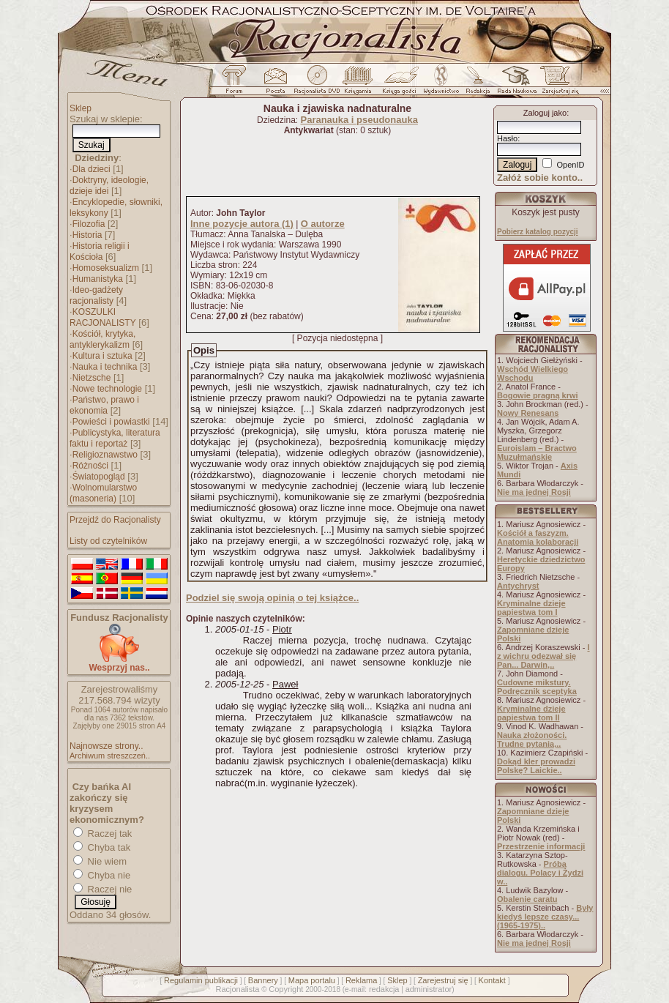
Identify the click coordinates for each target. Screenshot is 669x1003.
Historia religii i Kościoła (100, 251)
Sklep (80, 108)
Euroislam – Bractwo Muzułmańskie (537, 452)
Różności (90, 466)
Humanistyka (97, 279)
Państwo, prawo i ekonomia (104, 405)
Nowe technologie (107, 389)
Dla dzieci (91, 169)
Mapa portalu (311, 980)
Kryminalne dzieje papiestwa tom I (531, 607)
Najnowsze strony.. (106, 746)
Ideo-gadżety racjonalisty (96, 295)
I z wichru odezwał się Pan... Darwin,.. (543, 656)
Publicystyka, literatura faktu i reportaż (115, 438)
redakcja (384, 989)
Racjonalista (237, 989)
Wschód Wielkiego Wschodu (532, 373)
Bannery (263, 980)
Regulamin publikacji (201, 980)
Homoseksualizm (105, 268)
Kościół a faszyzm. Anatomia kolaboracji (537, 537)
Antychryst (518, 585)
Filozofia (88, 224)
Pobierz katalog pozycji (537, 232)
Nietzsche (91, 378)
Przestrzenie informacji (541, 846)
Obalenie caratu (527, 899)
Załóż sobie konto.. (540, 177)
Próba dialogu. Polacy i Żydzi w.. (540, 873)
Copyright (286, 989)
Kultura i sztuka (102, 356)
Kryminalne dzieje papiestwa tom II (531, 713)
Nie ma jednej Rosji (534, 492)
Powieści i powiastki (111, 422)
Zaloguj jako (545, 112)
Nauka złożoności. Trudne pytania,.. (532, 739)
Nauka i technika (105, 367)
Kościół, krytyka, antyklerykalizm (102, 339)
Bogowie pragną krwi (537, 395)
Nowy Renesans (527, 413)
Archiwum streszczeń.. (110, 755)
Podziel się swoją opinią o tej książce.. (272, 597)
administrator (428, 989)
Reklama (361, 980)
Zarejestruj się (443, 980)
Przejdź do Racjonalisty (115, 520)
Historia (87, 235)
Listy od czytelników (108, 541)
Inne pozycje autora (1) (242, 223)
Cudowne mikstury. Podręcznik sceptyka (537, 687)
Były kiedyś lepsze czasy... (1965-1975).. (545, 916)
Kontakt (492, 980)
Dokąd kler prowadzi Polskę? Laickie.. (536, 766)
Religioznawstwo (105, 455)
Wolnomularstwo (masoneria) (103, 493)
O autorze (323, 223)
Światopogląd (98, 476)
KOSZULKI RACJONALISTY (103, 317)
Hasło (507, 138)
